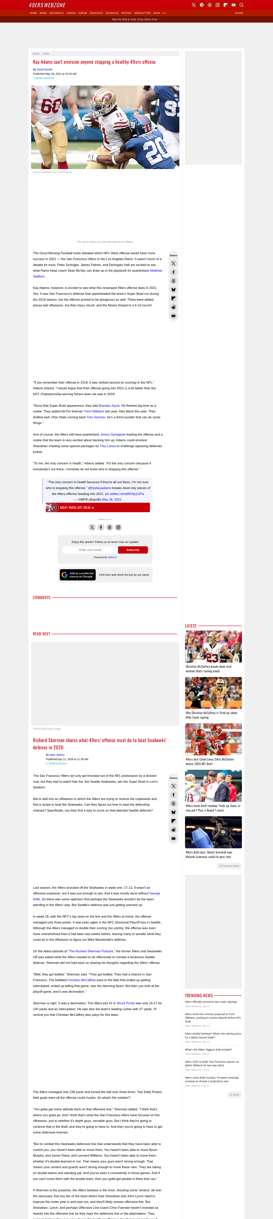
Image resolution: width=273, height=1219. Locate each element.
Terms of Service (155, 739)
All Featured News (229, 866)
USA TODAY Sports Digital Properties (141, 669)
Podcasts (96, 13)
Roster (126, 13)
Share (239, 13)
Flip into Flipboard (173, 298)
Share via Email (173, 315)
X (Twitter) (117, 683)
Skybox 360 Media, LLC (151, 665)
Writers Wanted (136, 714)
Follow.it (112, 557)
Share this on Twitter (173, 263)
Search (241, 5)
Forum (82, 13)
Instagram (118, 525)
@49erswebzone (45, 78)
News (43, 13)
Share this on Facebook (173, 272)
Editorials (56, 13)
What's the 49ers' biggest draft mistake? (208, 1049)
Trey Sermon (96, 417)
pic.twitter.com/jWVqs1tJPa (124, 494)
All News (234, 1094)
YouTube (156, 683)
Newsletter (142, 13)
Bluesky (148, 683)
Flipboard (226, 5)
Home (33, 13)
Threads (109, 525)
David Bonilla (44, 69)
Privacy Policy (138, 739)
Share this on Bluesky (173, 289)
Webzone (46, 5)
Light (141, 651)
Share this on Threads (173, 281)
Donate (112, 739)
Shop (156, 13)
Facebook (100, 525)
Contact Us (123, 739)
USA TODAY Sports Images (157, 733)
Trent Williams (94, 411)
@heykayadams (99, 488)
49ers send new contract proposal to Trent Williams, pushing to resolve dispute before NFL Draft (213, 1018)
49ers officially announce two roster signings (211, 1001)
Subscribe (132, 549)
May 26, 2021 (112, 499)
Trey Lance (108, 446)
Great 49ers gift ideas (77, 507)
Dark (148, 651)
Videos (71, 13)
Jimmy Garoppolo (113, 434)
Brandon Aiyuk (109, 405)
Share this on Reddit (173, 307)
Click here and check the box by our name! (124, 574)
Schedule (112, 13)
